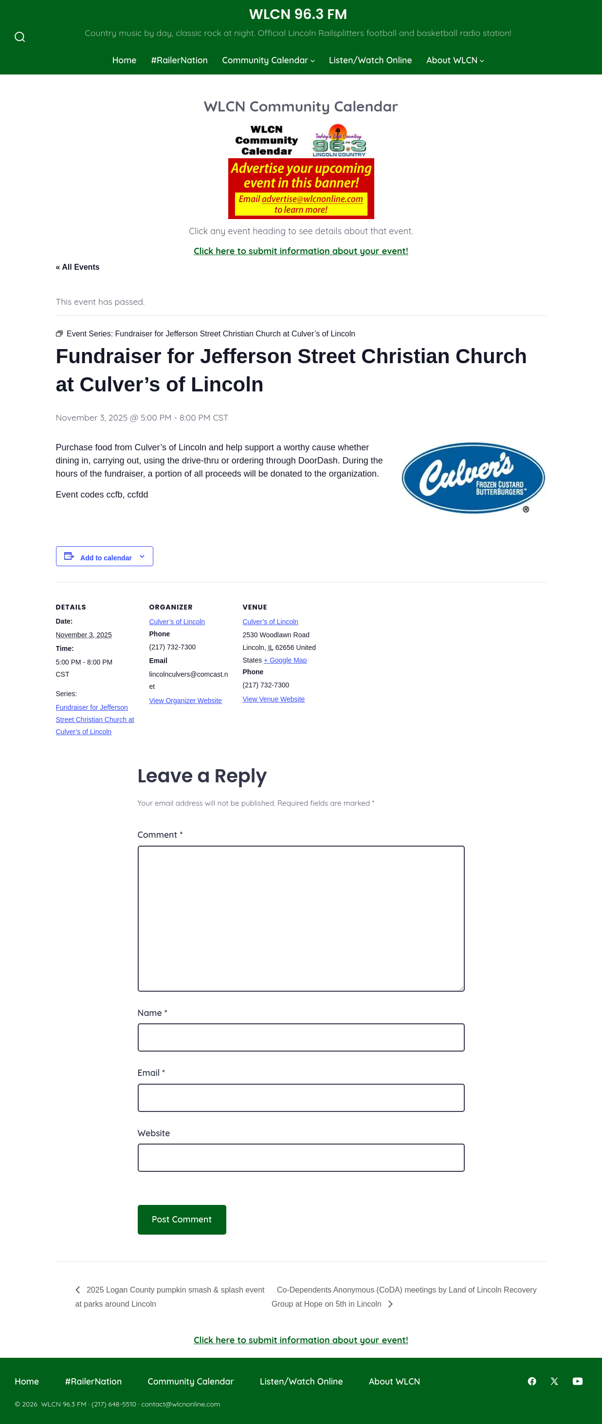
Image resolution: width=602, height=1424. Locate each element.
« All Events (78, 267)
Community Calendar (268, 60)
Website (154, 1133)
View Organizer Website (185, 700)
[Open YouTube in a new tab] (577, 1381)
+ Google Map (285, 660)
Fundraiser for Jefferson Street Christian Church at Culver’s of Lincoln (95, 719)
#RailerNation (179, 60)
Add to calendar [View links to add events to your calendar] (106, 558)
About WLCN (455, 60)
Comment (160, 834)
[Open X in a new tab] (554, 1381)
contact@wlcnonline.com (180, 1404)
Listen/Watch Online (370, 60)
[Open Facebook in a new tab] (532, 1381)
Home (124, 60)
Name (152, 1012)
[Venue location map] (387, 648)
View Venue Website (274, 699)
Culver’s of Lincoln (177, 622)
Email (151, 1072)
